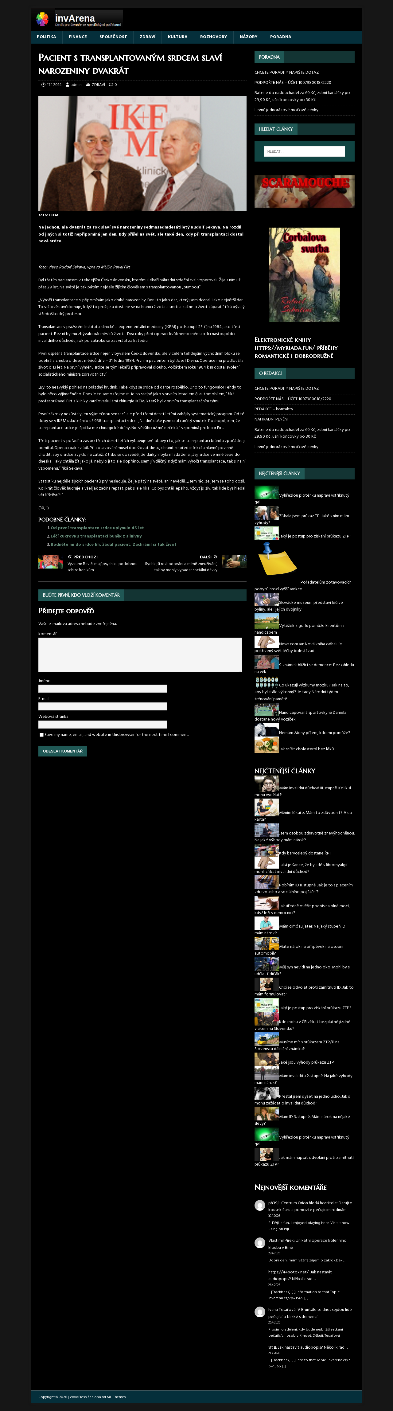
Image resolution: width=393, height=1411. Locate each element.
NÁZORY (249, 37)
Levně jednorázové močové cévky (286, 110)
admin (76, 85)
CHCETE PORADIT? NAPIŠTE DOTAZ (287, 72)
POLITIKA (46, 37)
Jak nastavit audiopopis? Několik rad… (300, 1276)
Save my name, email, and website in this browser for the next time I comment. (117, 734)
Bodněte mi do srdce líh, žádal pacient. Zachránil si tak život (114, 544)
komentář (47, 634)
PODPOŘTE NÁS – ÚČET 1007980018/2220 (293, 82)
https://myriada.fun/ (285, 348)
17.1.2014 (54, 85)
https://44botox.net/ (288, 1272)
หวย (272, 1347)
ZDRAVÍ (147, 37)
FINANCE (78, 37)
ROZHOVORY (213, 37)
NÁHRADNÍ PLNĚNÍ (271, 419)
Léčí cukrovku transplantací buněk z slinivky (96, 536)
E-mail (43, 698)
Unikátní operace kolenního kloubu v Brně (307, 1244)
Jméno (44, 681)
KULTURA (178, 37)
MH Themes (116, 1397)
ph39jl (273, 1203)
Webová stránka (53, 716)
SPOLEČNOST (113, 37)
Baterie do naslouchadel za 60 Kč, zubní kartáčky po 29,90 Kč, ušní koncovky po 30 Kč (302, 96)
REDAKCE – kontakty (274, 409)
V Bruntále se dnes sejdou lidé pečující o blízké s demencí (310, 1313)
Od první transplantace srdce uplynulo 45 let (97, 528)
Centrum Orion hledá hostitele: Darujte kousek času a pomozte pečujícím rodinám (310, 1207)
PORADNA (280, 37)
